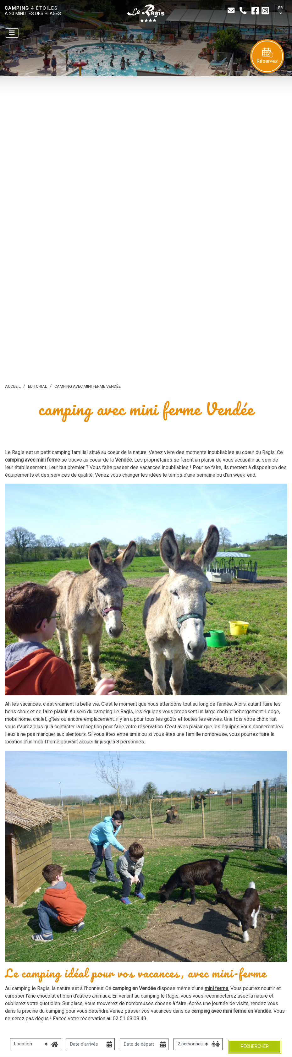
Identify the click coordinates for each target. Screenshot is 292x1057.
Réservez (267, 55)
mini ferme (48, 460)
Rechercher (255, 1046)
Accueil (13, 386)
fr (280, 7)
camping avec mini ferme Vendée (87, 386)
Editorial (37, 386)
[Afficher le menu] (12, 33)
